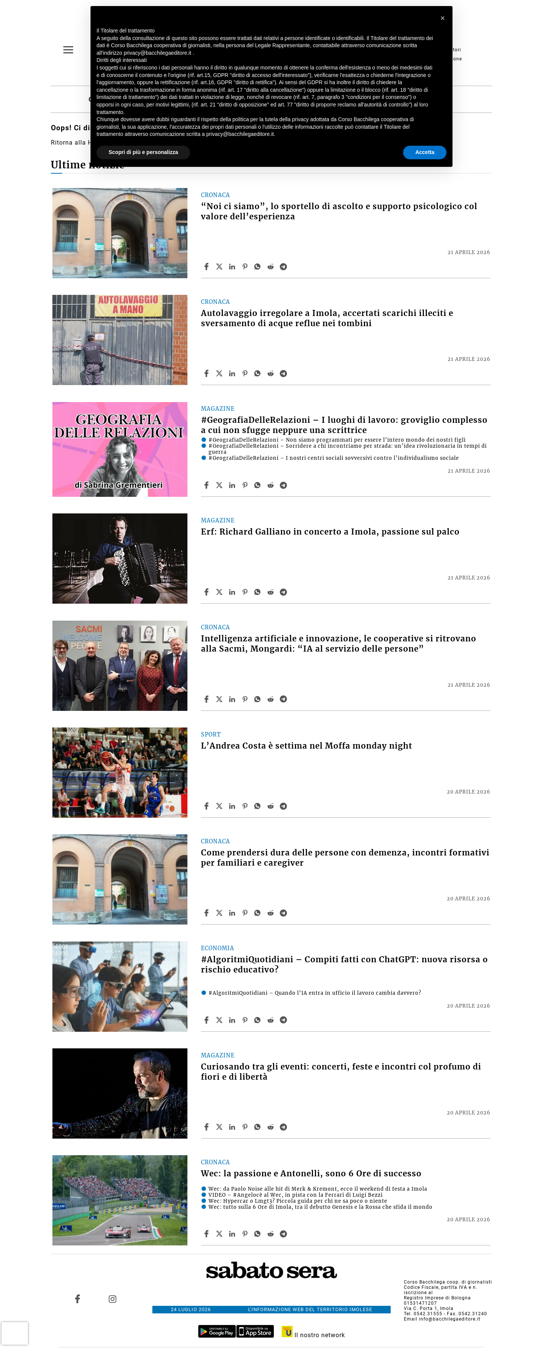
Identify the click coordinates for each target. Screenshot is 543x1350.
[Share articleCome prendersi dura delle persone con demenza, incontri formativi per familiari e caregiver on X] (220, 913)
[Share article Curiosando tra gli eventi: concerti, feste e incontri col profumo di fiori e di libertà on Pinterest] (245, 1127)
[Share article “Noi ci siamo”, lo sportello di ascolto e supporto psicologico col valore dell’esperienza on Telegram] (284, 266)
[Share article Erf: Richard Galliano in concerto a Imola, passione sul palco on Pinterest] (245, 592)
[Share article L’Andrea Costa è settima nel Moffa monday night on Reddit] (271, 806)
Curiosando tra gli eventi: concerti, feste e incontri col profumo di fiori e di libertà (341, 1072)
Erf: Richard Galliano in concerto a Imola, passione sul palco (330, 532)
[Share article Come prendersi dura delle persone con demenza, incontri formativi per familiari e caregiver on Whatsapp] (258, 913)
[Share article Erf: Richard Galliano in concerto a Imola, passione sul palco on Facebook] (207, 592)
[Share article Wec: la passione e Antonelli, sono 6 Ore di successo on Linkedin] (233, 1234)
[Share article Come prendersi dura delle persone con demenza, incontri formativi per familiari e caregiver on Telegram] (284, 913)
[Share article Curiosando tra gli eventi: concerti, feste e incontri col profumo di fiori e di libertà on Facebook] (207, 1127)
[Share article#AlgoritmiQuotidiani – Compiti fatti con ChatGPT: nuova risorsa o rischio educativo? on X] (220, 1020)
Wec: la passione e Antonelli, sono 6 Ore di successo (311, 1174)
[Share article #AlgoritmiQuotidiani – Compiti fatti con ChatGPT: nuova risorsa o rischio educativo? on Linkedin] (233, 1020)
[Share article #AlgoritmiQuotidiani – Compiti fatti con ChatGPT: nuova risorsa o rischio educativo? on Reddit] (271, 1020)
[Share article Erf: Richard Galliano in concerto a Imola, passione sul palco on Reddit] (271, 592)
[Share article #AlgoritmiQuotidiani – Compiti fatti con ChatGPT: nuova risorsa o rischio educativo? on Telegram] (284, 1020)
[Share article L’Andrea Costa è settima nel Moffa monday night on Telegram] (284, 806)
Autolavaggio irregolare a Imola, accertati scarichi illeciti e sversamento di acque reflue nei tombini (327, 318)
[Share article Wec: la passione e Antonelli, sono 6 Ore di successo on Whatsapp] (258, 1234)
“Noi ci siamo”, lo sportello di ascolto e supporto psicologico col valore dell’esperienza (339, 212)
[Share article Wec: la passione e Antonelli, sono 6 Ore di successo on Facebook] (207, 1234)
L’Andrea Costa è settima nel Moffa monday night (306, 746)
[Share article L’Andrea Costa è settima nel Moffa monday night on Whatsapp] (258, 806)
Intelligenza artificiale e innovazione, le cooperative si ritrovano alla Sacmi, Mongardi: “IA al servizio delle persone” (338, 644)
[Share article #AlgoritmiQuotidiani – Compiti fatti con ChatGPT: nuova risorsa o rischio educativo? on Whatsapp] (258, 1020)
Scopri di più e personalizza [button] (143, 152)
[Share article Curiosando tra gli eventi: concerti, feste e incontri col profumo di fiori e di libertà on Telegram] (284, 1127)
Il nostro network (313, 1335)
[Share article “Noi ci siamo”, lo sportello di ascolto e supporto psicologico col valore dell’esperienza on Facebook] (207, 266)
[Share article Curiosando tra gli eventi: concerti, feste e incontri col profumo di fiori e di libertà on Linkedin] (233, 1127)
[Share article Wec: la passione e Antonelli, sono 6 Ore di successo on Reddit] (271, 1234)
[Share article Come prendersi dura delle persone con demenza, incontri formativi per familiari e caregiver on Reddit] (271, 913)
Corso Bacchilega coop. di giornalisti (448, 1282)
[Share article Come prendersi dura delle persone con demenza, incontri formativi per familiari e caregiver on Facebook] (207, 913)
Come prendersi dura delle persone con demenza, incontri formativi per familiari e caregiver (345, 858)
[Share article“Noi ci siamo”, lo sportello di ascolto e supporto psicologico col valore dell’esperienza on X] (220, 266)
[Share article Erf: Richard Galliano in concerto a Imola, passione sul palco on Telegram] (284, 592)
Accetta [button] (424, 152)
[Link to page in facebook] (77, 1299)
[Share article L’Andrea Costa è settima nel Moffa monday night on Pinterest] (245, 806)
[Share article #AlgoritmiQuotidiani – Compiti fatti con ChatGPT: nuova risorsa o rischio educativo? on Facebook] (207, 1020)
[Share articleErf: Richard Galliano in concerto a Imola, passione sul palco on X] (220, 592)
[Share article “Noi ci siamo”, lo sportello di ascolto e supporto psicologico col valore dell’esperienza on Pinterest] (245, 266)
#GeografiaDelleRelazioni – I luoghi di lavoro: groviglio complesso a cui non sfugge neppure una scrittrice (344, 425)
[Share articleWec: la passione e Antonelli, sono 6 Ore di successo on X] (220, 1234)
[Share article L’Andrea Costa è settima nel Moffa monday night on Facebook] (207, 806)
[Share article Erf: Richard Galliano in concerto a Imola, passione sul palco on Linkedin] (233, 592)
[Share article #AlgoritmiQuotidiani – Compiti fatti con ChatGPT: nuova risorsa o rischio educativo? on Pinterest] (245, 1020)
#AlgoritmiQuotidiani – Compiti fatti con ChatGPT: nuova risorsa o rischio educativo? (344, 965)
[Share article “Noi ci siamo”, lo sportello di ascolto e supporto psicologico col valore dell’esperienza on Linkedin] (233, 266)
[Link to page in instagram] (112, 1299)
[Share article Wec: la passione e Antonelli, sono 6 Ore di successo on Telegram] (284, 1234)
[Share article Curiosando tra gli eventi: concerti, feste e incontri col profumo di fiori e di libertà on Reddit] (271, 1127)
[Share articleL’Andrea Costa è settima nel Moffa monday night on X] (220, 806)
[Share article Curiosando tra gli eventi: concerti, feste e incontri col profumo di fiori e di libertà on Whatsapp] (258, 1127)
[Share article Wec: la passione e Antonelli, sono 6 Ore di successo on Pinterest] (245, 1234)
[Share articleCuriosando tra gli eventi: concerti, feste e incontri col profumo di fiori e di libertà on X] (220, 1127)
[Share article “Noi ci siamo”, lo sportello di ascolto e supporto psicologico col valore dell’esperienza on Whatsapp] (258, 266)
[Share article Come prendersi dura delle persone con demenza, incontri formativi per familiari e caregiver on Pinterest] (245, 913)
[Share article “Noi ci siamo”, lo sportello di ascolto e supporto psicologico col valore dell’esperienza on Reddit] (271, 266)
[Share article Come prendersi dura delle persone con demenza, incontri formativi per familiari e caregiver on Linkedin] (233, 913)
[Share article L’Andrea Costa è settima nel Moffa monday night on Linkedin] (233, 806)
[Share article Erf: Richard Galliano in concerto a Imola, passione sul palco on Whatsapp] (258, 592)
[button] (443, 18)
